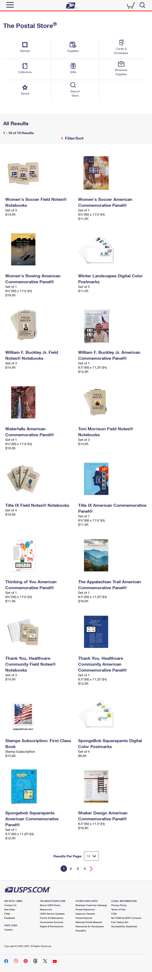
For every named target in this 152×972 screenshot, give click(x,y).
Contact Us (10, 905)
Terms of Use (118, 909)
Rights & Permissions (51, 926)
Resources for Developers (90, 926)
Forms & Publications (51, 917)
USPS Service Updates (52, 913)
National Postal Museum (89, 922)
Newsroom (46, 909)
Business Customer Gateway (91, 905)
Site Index (9, 909)
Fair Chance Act (119, 922)
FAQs (7, 913)
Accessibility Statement (124, 926)
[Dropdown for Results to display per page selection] (91, 856)
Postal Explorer (84, 917)
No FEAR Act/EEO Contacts (126, 917)
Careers (8, 929)
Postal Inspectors (85, 909)
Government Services (51, 922)
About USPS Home (50, 905)
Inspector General (85, 913)
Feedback (9, 917)
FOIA (114, 913)
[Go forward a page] (91, 868)
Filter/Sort (73, 138)
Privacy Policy (119, 905)
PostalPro (81, 930)
